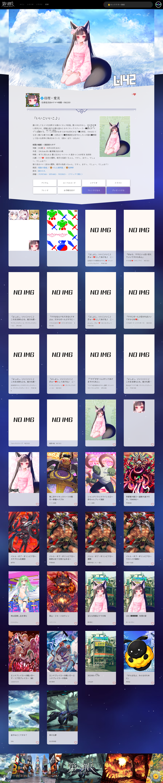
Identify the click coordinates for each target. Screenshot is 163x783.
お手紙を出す (69, 190)
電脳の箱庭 (42, 167)
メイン (22, 4)
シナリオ (30, 4)
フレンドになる (93, 190)
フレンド (44, 190)
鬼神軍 (71, 167)
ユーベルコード (69, 183)
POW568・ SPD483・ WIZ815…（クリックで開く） (61, 174)
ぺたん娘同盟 (57, 167)
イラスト (39, 4)
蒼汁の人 (41, 171)
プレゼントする (118, 190)
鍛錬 (47, 4)
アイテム (44, 183)
